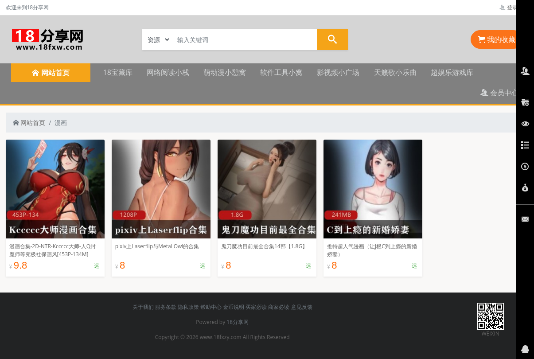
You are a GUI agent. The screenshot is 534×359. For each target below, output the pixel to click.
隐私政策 (188, 307)
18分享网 (237, 322)
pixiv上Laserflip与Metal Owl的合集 (157, 246)
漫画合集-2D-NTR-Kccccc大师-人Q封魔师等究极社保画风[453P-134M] (52, 250)
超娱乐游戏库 (452, 72)
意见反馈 (301, 307)
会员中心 (499, 93)
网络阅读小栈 (168, 72)
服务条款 (165, 307)
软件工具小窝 (281, 72)
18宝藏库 (118, 72)
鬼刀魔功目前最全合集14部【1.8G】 (264, 246)
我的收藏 (496, 39)
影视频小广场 (338, 72)
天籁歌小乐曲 (395, 72)
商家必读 (278, 307)
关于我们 (143, 307)
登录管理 (513, 7)
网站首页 (29, 122)
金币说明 (233, 307)
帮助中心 (211, 307)
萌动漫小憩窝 (224, 72)
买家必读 (256, 307)
